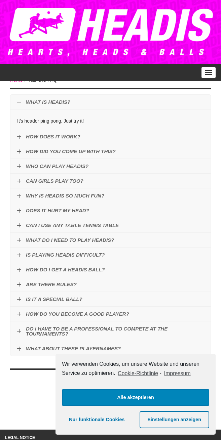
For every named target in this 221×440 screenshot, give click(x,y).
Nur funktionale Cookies (97, 419)
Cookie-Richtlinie (138, 373)
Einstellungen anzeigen (174, 419)
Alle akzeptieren (135, 397)
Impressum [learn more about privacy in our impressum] (177, 373)
